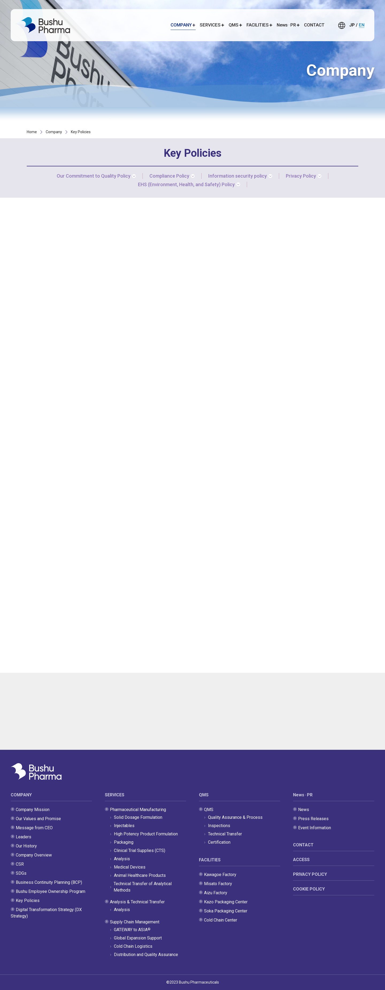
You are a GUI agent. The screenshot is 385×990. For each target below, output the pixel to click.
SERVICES (114, 794)
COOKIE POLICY (309, 889)
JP (352, 25)
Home (32, 132)
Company (54, 132)
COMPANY (21, 794)
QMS (204, 794)
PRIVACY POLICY (310, 874)
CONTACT (314, 25)
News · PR (303, 794)
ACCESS (301, 859)
